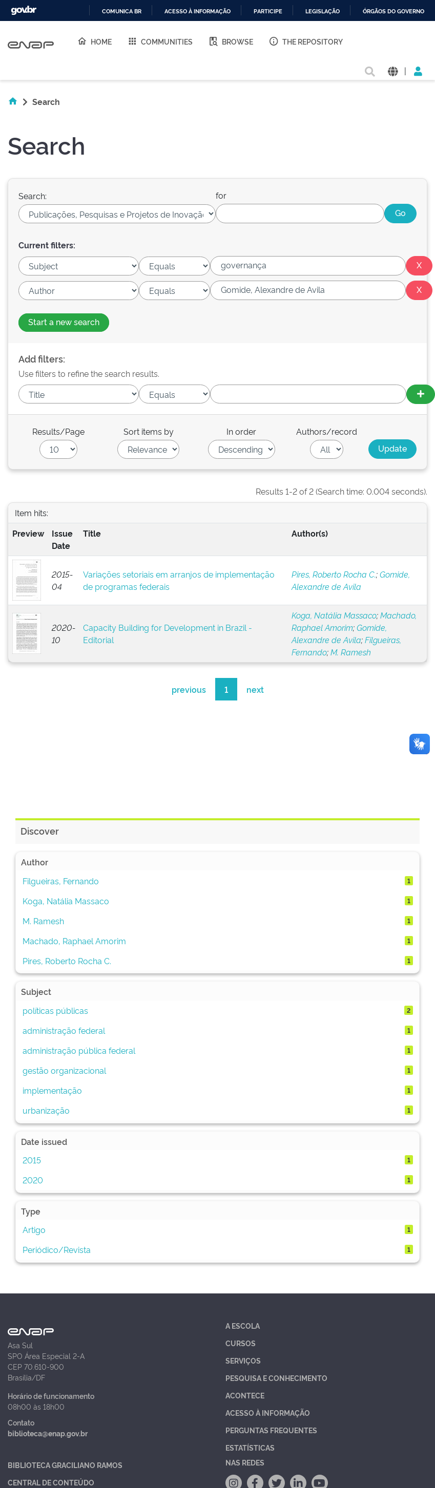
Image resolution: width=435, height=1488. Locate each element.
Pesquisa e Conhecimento (276, 1378)
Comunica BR (121, 11)
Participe (268, 11)
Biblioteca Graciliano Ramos (65, 1465)
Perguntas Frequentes (271, 1430)
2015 (32, 1159)
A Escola (242, 1325)
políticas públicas (55, 1010)
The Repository (305, 41)
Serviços (243, 1360)
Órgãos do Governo (393, 11)
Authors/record (326, 431)
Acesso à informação (197, 11)
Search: (32, 195)
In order (241, 431)
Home (94, 41)
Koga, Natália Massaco (334, 615)
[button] (392, 70)
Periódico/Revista (57, 1249)
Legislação (322, 11)
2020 (33, 1179)
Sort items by (148, 431)
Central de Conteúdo (51, 1482)
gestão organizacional (64, 1070)
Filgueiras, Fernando (61, 880)
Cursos (240, 1343)
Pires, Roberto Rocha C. (334, 574)
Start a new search (63, 321)
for (221, 195)
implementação (52, 1090)
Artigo (34, 1229)
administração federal (64, 1030)
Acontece (244, 1395)
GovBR (23, 10)
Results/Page (58, 431)
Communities (160, 41)
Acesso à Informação (267, 1412)
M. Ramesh (350, 651)
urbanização (46, 1110)
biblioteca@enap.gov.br (48, 1433)
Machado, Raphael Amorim (74, 940)
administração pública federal (79, 1050)
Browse (230, 41)
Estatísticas (250, 1447)
